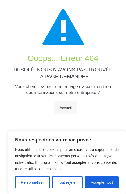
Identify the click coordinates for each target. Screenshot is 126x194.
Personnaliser (32, 182)
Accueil (66, 108)
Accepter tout (102, 182)
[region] (67, 162)
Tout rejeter (67, 182)
